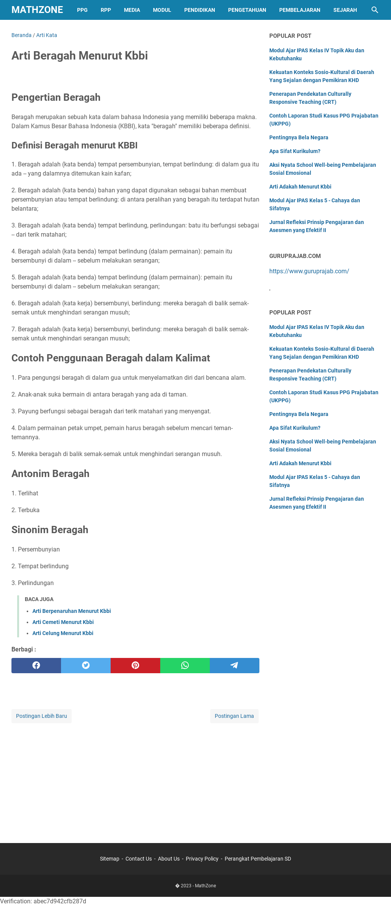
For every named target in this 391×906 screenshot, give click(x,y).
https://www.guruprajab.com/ (309, 271)
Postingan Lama (234, 716)
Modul (162, 10)
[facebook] (36, 665)
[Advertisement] (135, 778)
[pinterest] (135, 665)
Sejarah (345, 10)
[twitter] (86, 665)
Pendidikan (199, 10)
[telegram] (234, 665)
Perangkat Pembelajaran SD (258, 859)
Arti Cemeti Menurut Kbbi (63, 622)
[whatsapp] (185, 665)
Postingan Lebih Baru (41, 716)
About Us (169, 859)
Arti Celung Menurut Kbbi (62, 633)
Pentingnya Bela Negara (298, 137)
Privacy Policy (202, 859)
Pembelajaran (299, 10)
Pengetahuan (247, 10)
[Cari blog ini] (375, 10)
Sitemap (109, 859)
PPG (82, 10)
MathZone (37, 9)
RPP (106, 10)
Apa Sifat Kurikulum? (294, 151)
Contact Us (139, 859)
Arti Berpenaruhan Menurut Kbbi (71, 611)
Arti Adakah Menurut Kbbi (300, 187)
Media (132, 10)
